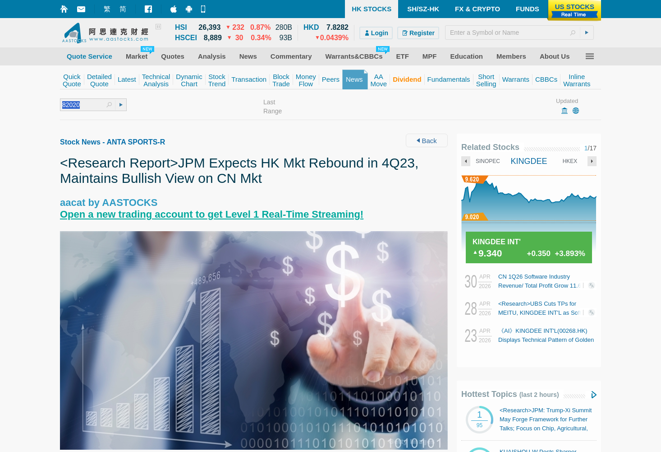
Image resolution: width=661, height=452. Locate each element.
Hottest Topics (510, 394)
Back (427, 140)
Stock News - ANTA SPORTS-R (112, 142)
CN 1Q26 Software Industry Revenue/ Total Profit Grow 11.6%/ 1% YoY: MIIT (543, 285)
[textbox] (519, 32)
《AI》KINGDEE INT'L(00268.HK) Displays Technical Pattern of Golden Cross (546, 339)
